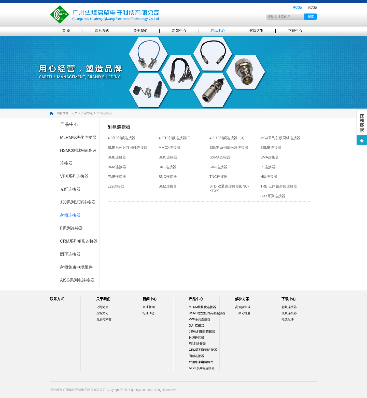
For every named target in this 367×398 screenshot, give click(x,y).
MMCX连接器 (169, 147)
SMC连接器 (168, 157)
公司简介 (102, 307)
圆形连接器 (70, 254)
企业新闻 (149, 307)
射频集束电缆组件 (76, 267)
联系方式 (102, 31)
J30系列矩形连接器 (77, 202)
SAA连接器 (218, 167)
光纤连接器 (70, 189)
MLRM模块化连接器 (78, 137)
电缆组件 (287, 319)
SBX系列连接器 (272, 196)
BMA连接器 (117, 167)
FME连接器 (117, 177)
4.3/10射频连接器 (121, 138)
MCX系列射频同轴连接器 (280, 138)
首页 (75, 113)
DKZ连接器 (167, 167)
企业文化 (102, 313)
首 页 (66, 31)
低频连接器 (289, 313)
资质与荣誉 (103, 319)
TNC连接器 (218, 177)
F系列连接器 (71, 228)
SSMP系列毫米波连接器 (228, 147)
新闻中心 (179, 31)
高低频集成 (242, 307)
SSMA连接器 (219, 157)
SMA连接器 (269, 157)
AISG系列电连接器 (77, 280)
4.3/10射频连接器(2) (175, 138)
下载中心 (295, 31)
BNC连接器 (168, 177)
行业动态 (149, 313)
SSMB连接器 (270, 147)
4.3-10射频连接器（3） (227, 138)
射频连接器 (70, 215)
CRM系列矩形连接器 (79, 241)
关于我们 (140, 31)
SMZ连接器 (168, 186)
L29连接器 (116, 186)
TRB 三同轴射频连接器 (278, 186)
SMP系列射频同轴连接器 (127, 147)
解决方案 (256, 31)
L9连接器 (267, 167)
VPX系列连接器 (74, 176)
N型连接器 (268, 177)
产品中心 (218, 31)
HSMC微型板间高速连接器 (207, 313)
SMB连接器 (117, 157)
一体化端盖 (242, 313)
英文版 (312, 7)
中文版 (297, 7)
